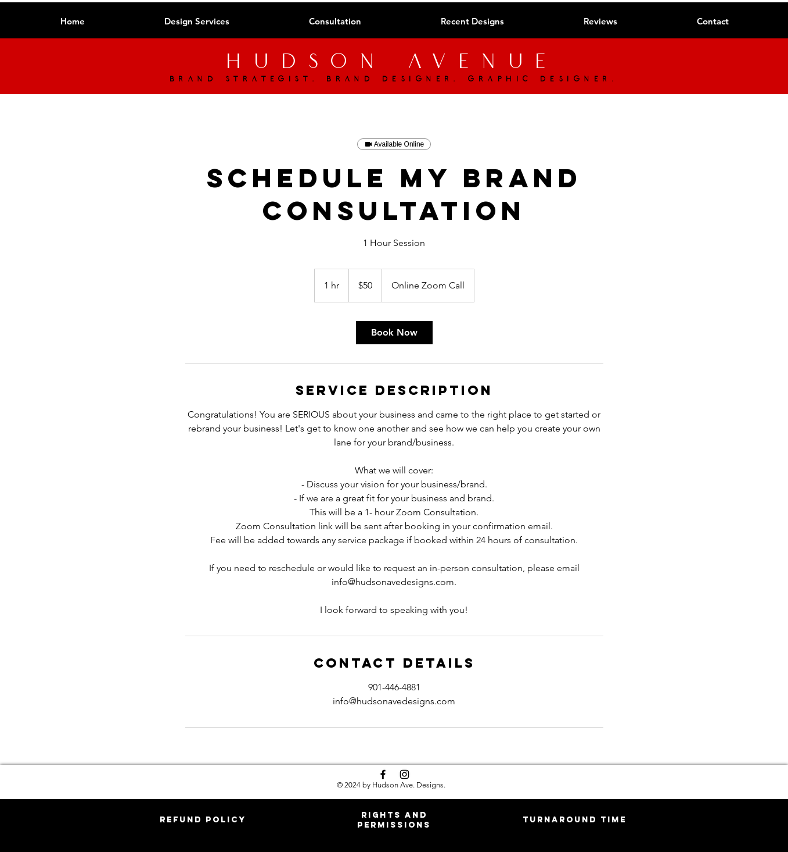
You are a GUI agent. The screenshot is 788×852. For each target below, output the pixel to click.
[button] (203, 820)
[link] (394, 332)
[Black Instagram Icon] (404, 774)
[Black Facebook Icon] (383, 774)
